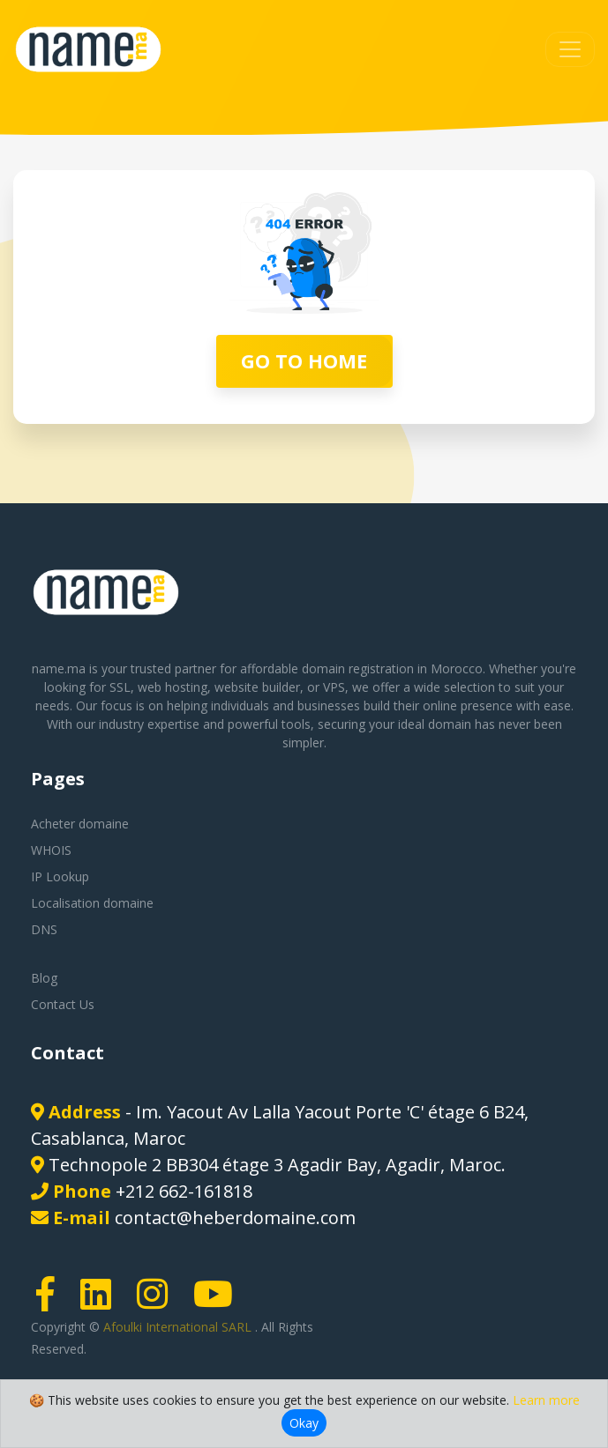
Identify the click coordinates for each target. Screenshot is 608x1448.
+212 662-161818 (184, 1191)
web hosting (172, 687)
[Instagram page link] (157, 1302)
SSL (120, 687)
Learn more (546, 1400)
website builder (257, 687)
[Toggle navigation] (570, 49)
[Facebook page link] (51, 1302)
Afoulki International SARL (179, 1326)
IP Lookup (60, 876)
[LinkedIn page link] (101, 1302)
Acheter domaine (80, 823)
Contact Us (62, 1004)
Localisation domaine (92, 903)
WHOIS (51, 850)
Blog (44, 977)
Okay (304, 1423)
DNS (44, 929)
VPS (334, 687)
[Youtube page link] (219, 1302)
